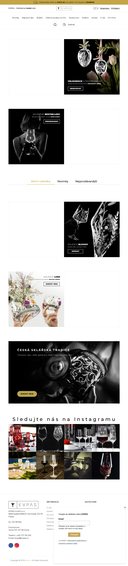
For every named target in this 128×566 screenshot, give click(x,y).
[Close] (125, 523)
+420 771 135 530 (23, 535)
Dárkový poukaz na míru (95, 515)
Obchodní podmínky (55, 522)
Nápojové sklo (91, 508)
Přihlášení (115, 8)
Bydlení (88, 511)
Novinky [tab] (62, 181)
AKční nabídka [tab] (40, 181)
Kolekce (88, 522)
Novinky (15, 18)
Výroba (94, 18)
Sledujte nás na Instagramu (65, 419)
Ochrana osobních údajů (57, 518)
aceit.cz (28, 560)
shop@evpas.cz (21, 538)
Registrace (104, 8)
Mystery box (90, 518)
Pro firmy (112, 18)
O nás (102, 18)
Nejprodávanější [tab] (86, 181)
